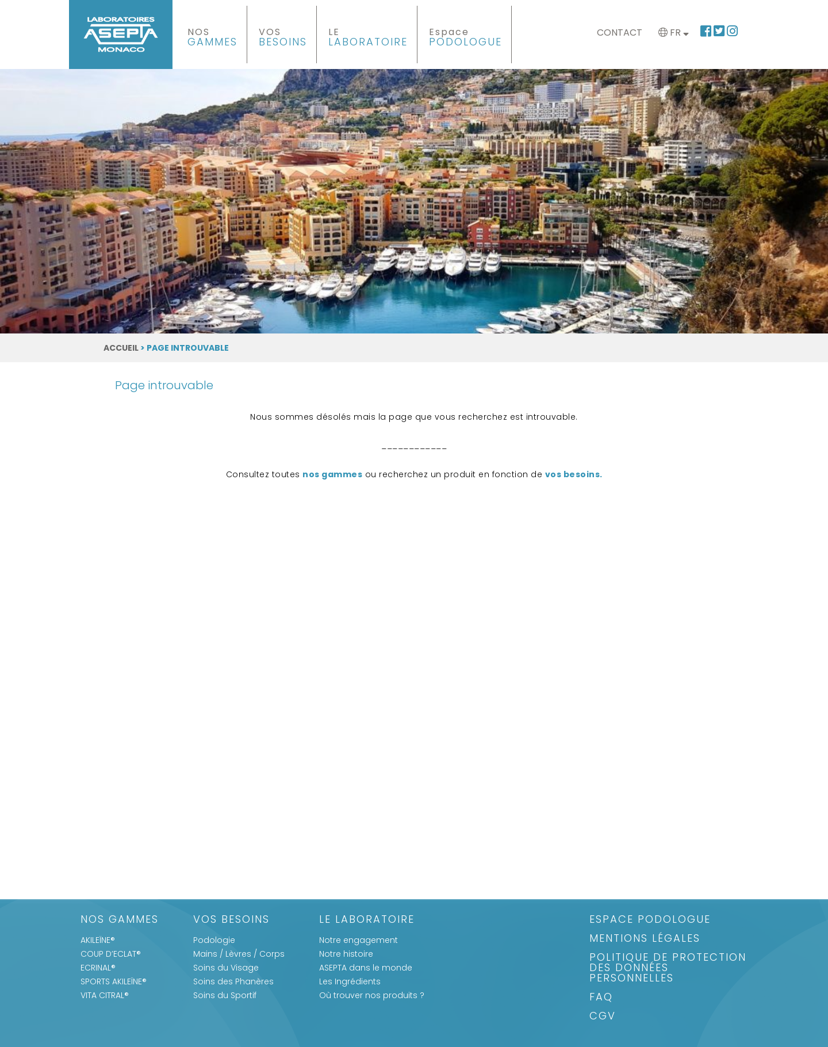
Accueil (121, 348)
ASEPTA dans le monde (365, 967)
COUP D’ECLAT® (110, 954)
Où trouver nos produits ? (371, 995)
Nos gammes (119, 920)
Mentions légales (644, 939)
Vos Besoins (231, 920)
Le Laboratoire (367, 920)
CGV (602, 1017)
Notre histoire (346, 954)
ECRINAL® (98, 967)
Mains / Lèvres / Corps (239, 954)
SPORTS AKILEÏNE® (113, 981)
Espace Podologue (650, 920)
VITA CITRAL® (104, 995)
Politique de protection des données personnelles (667, 968)
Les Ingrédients (350, 981)
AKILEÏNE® (97, 940)
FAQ (601, 998)
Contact (619, 32)
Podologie (214, 940)
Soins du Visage (226, 967)
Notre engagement (358, 940)
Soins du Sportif (224, 995)
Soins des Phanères (233, 981)
